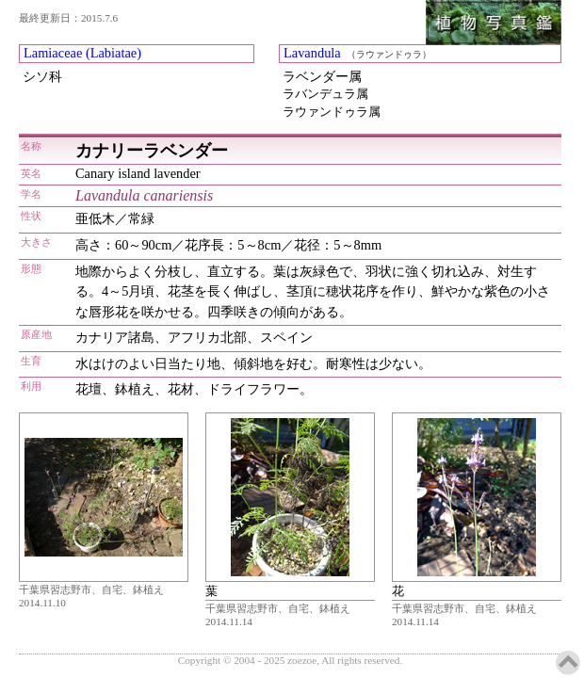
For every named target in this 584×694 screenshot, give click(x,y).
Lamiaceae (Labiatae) (82, 52)
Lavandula (312, 52)
